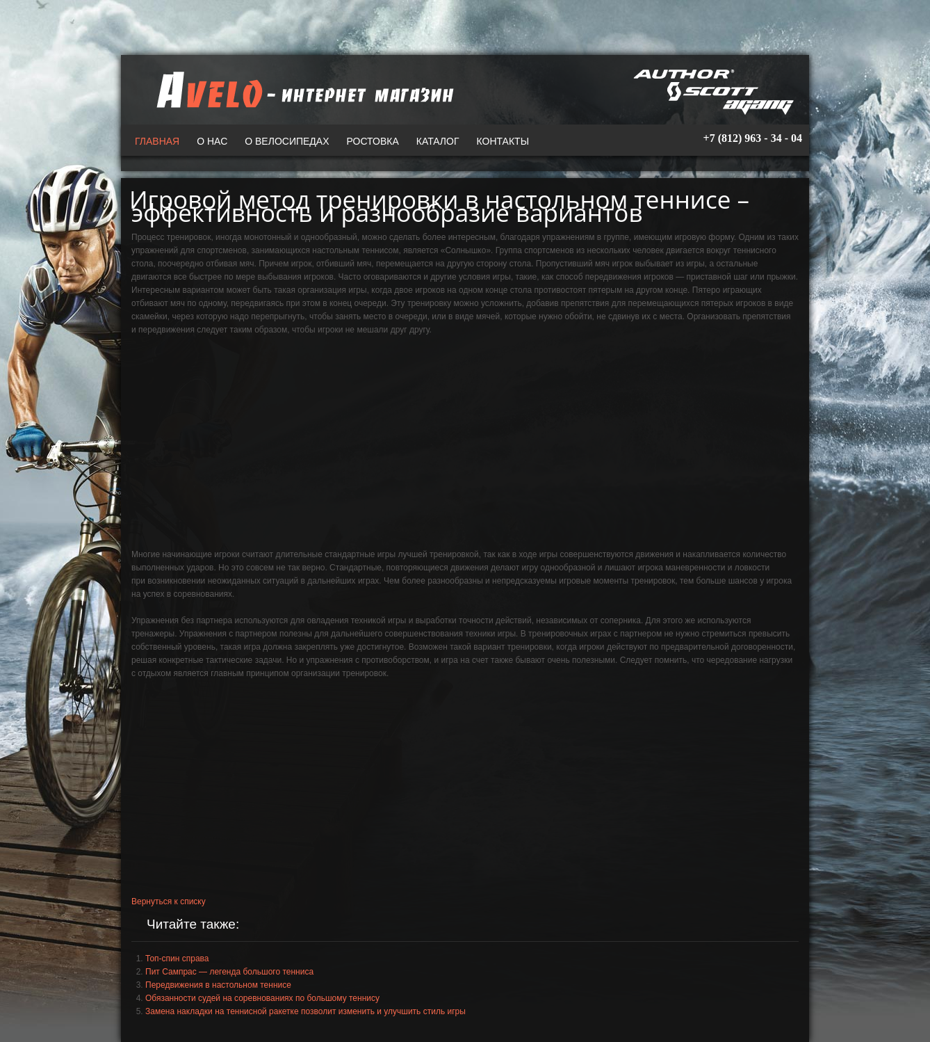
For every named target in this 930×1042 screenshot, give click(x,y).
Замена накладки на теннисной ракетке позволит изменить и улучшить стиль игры (305, 1011)
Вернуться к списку (168, 901)
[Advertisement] (465, 447)
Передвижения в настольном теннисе (218, 985)
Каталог (437, 141)
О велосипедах (287, 141)
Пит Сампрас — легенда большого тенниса (229, 972)
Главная (157, 141)
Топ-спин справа (177, 958)
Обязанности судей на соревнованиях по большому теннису (262, 998)
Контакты (503, 141)
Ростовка (373, 141)
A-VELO (301, 90)
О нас (212, 141)
